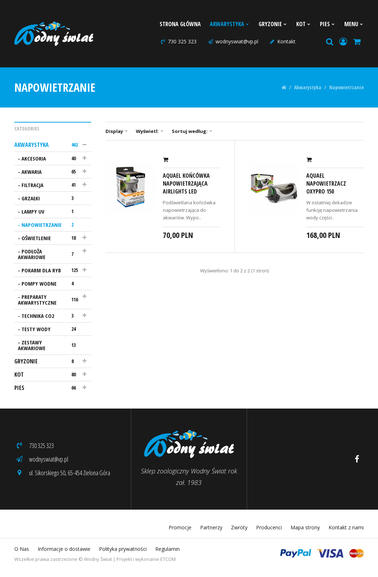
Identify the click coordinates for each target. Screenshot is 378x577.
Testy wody (51, 329)
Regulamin (167, 548)
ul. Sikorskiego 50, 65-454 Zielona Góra (62, 472)
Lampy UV (51, 211)
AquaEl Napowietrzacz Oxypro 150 (326, 183)
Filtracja (51, 185)
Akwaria (51, 171)
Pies (327, 24)
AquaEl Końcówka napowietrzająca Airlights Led (186, 183)
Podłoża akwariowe (49, 254)
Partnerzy (211, 527)
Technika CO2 (51, 315)
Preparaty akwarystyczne (49, 299)
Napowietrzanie (346, 87)
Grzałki (51, 198)
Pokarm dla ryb (51, 270)
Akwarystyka (230, 24)
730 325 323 (178, 41)
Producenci (269, 527)
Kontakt (282, 41)
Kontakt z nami (346, 527)
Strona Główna (180, 24)
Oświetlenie (51, 238)
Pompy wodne (51, 283)
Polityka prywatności (123, 548)
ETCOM (168, 559)
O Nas (21, 548)
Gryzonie (273, 24)
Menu (354, 24)
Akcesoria (51, 158)
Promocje (180, 527)
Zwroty (239, 527)
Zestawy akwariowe (49, 345)
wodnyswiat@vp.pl (232, 41)
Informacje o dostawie (64, 548)
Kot (303, 24)
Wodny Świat (98, 559)
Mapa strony (305, 527)
